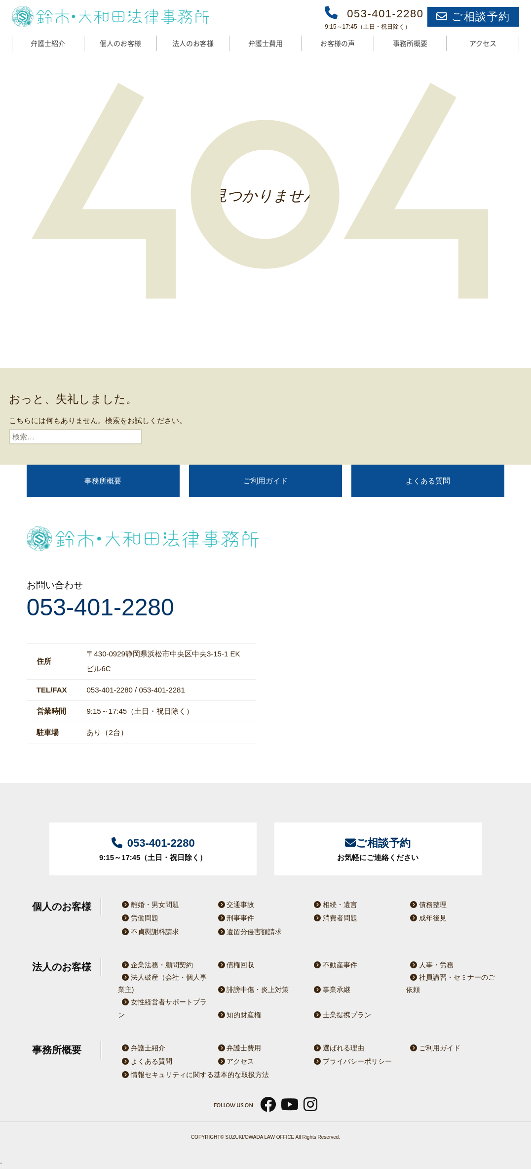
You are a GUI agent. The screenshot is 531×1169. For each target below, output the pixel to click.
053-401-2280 (100, 607)
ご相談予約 (473, 16)
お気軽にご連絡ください (378, 848)
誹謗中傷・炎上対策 (251, 990)
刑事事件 (234, 918)
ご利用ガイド (265, 480)
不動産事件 (333, 965)
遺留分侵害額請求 (248, 932)
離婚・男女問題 (148, 905)
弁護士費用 (265, 43)
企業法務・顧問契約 (155, 965)
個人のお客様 (120, 43)
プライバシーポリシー (351, 1061)
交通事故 (234, 905)
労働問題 (138, 918)
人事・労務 (430, 965)
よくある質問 (428, 480)
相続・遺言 (333, 905)
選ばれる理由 (337, 1048)
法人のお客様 (193, 43)
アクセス (482, 43)
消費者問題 (333, 918)
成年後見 (426, 918)
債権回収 (234, 965)
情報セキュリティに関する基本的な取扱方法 (193, 1075)
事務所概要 (410, 43)
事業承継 (330, 990)
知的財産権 (238, 1015)
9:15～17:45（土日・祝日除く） (153, 848)
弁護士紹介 (48, 43)
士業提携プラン (340, 1015)
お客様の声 (337, 43)
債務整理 (426, 905)
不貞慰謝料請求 (148, 932)
